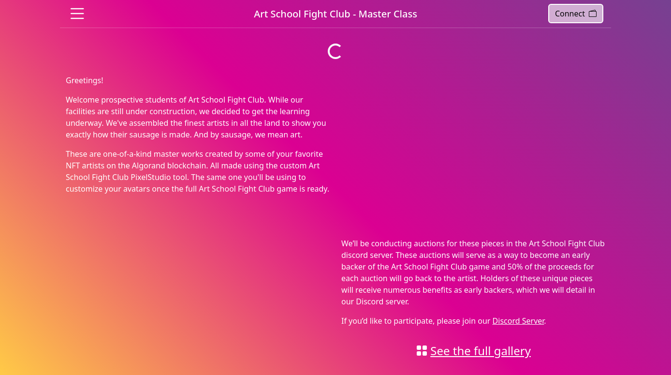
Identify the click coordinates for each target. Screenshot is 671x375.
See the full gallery (480, 351)
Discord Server (518, 320)
